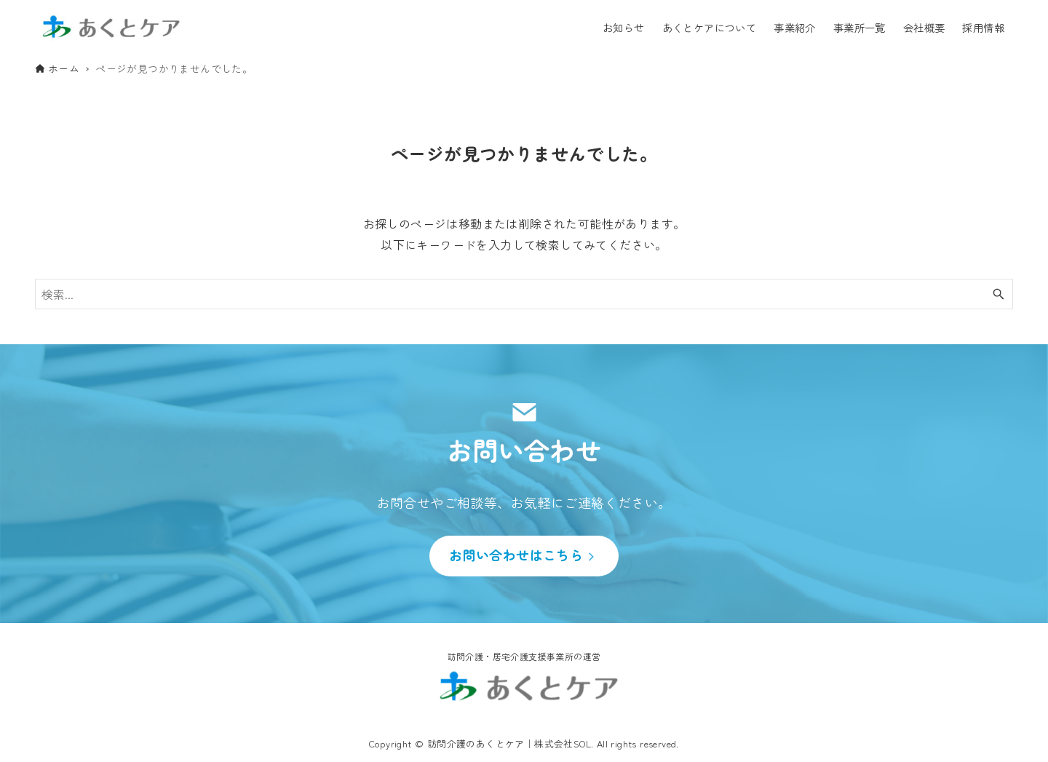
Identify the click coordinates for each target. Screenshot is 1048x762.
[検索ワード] (524, 294)
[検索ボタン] (998, 294)
